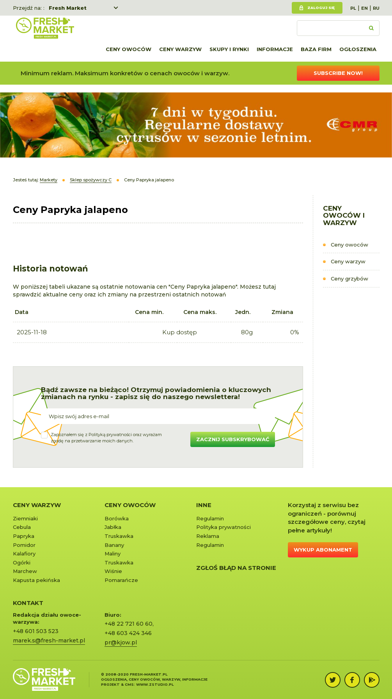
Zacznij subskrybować (232, 439)
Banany (114, 545)
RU (376, 8)
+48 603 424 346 (128, 633)
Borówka (117, 518)
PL (353, 8)
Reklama (207, 536)
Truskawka (119, 536)
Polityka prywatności (223, 527)
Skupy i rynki (229, 49)
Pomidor (24, 545)
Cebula (22, 527)
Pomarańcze (121, 580)
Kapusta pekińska (36, 580)
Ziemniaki (25, 518)
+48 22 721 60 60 (129, 623)
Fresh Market (68, 8)
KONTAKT (28, 603)
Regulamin (210, 518)
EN (364, 8)
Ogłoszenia (357, 49)
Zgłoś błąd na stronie (236, 567)
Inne (203, 505)
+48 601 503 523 (36, 631)
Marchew (25, 571)
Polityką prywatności (110, 434)
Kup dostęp (179, 332)
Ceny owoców (128, 49)
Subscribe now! (338, 73)
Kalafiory (24, 553)
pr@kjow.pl (121, 642)
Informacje (275, 49)
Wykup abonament (323, 549)
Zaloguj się (321, 7)
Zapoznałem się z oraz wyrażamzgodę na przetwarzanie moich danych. (106, 438)
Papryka (23, 536)
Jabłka (113, 527)
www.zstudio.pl (155, 684)
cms (129, 684)
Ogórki (21, 562)
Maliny (113, 553)
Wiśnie (113, 571)
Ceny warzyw (180, 49)
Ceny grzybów (349, 278)
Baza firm (316, 49)
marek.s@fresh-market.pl (49, 640)
